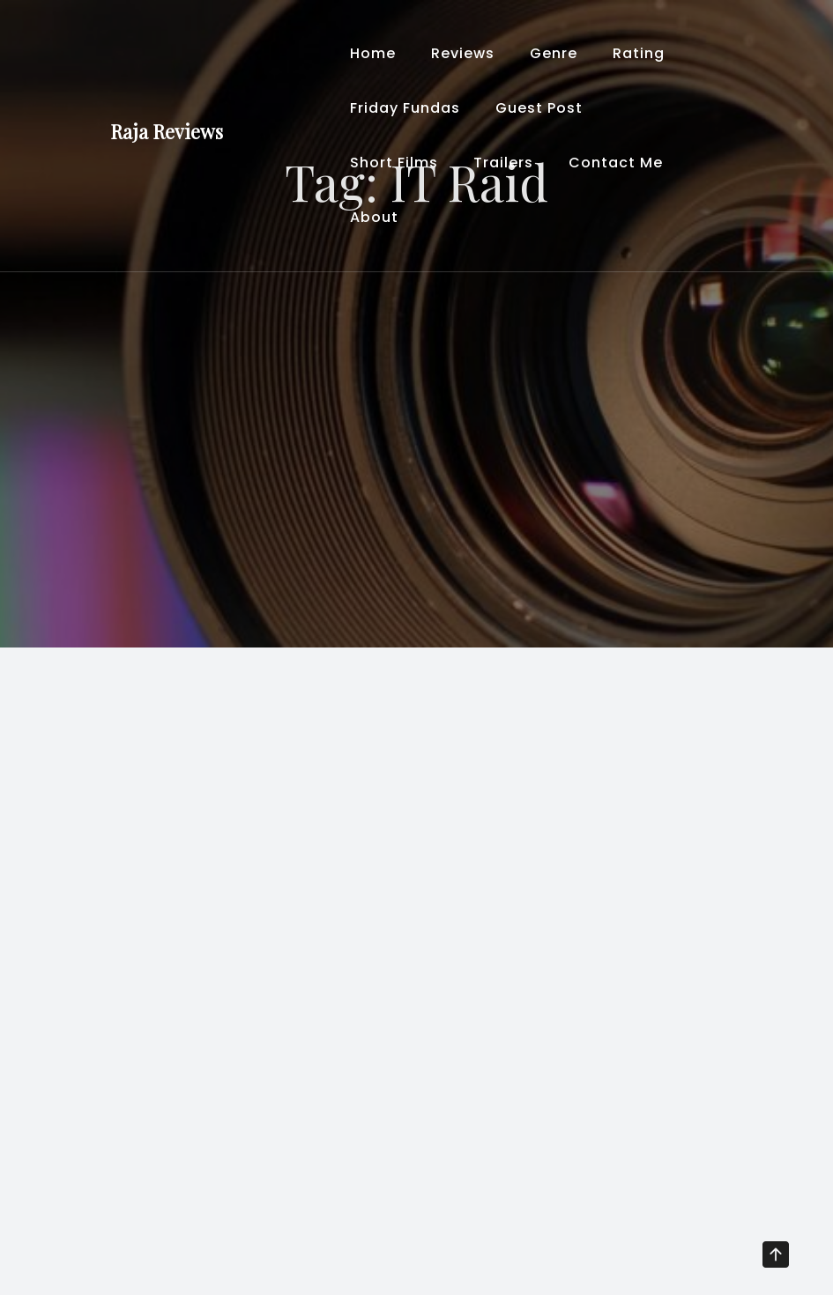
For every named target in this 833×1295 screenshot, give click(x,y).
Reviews (463, 53)
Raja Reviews (166, 131)
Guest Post (539, 108)
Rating (639, 53)
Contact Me (616, 162)
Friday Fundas (405, 108)
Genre (553, 53)
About (374, 217)
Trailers (503, 162)
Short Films (394, 162)
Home (373, 53)
